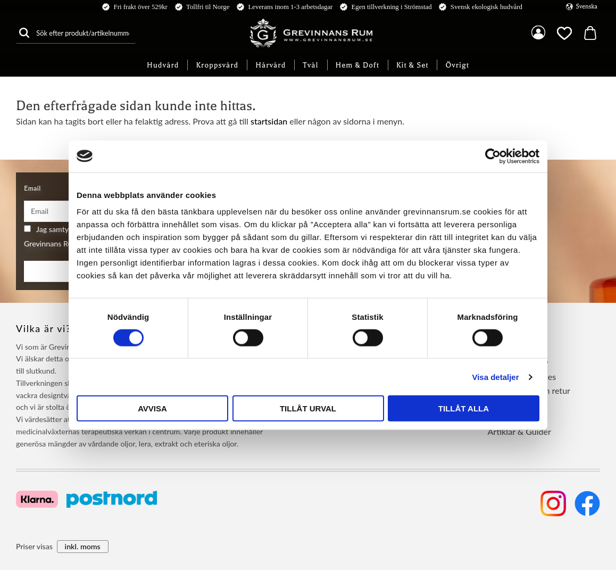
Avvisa (152, 408)
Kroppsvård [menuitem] (217, 65)
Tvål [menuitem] (310, 65)
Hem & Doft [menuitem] (357, 65)
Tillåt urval (308, 408)
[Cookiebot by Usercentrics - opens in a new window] (492, 156)
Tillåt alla (463, 408)
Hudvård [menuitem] (163, 65)
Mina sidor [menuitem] (538, 33)
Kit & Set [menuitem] (412, 65)
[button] (564, 33)
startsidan (269, 121)
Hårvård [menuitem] (270, 65)
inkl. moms (83, 546)
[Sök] (24, 32)
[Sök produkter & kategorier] (84, 32)
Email (32, 188)
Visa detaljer (495, 376)
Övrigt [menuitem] (457, 65)
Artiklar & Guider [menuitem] (519, 431)
